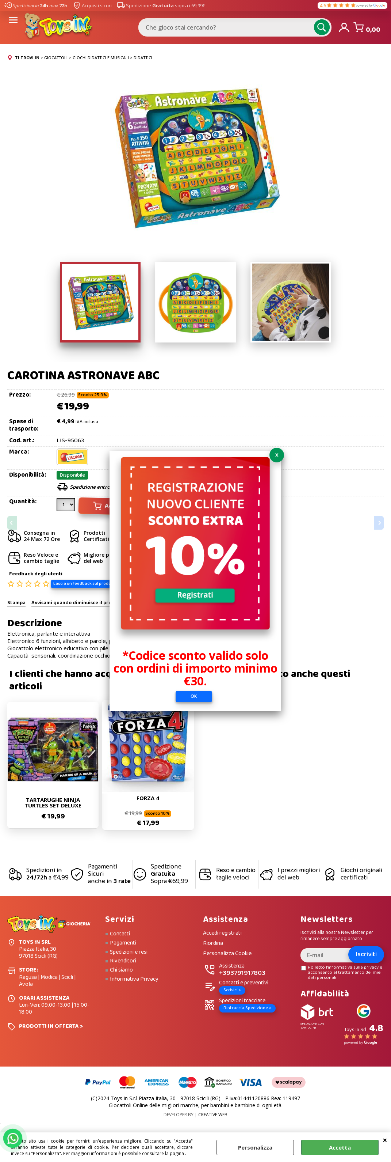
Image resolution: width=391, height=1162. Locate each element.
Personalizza (255, 1147)
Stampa (16, 604)
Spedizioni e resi (128, 952)
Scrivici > (232, 990)
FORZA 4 (148, 798)
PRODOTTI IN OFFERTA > (51, 1026)
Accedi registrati (222, 934)
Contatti (120, 934)
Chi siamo (121, 970)
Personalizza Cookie (227, 954)
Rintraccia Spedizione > (247, 1008)
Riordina (213, 944)
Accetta (340, 1147)
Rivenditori (123, 961)
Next (379, 523)
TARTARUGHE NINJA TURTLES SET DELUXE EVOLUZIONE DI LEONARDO (52, 803)
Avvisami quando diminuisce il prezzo (75, 604)
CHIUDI (385, 1139)
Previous (12, 523)
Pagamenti (123, 943)
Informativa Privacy (134, 979)
